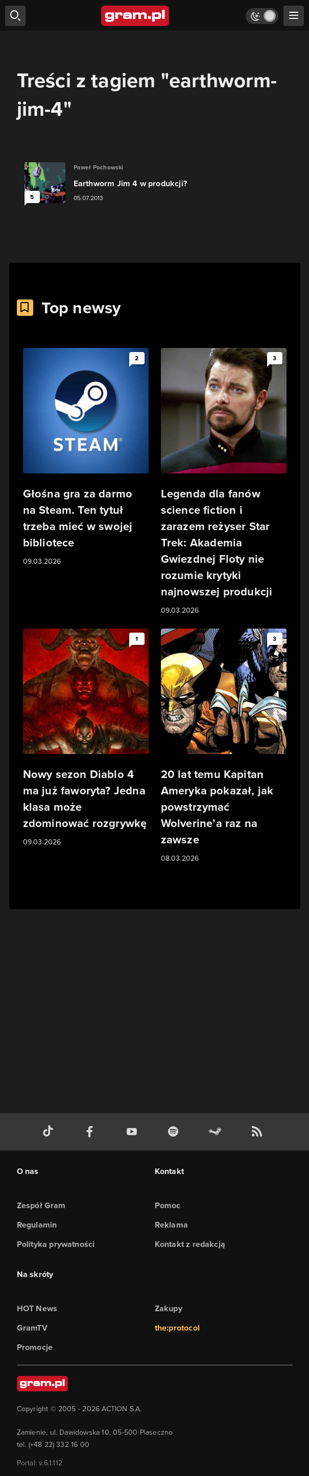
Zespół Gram (41, 1205)
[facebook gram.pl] (92, 1132)
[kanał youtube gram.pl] (134, 1132)
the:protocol (177, 1328)
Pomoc (168, 1205)
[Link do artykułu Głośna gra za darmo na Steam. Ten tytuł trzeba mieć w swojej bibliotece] (86, 457)
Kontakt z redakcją (190, 1244)
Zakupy (168, 1308)
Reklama (171, 1225)
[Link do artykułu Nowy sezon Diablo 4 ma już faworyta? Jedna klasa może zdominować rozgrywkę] (86, 738)
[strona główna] (135, 16)
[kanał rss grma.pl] (259, 1132)
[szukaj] (15, 16)
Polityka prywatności (56, 1244)
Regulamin (37, 1225)
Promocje (35, 1347)
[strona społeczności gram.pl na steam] (217, 1132)
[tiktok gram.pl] (50, 1132)
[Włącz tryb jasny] (262, 16)
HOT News (37, 1308)
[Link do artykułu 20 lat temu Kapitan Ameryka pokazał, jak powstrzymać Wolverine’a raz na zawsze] (224, 746)
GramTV (32, 1328)
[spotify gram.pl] (175, 1132)
